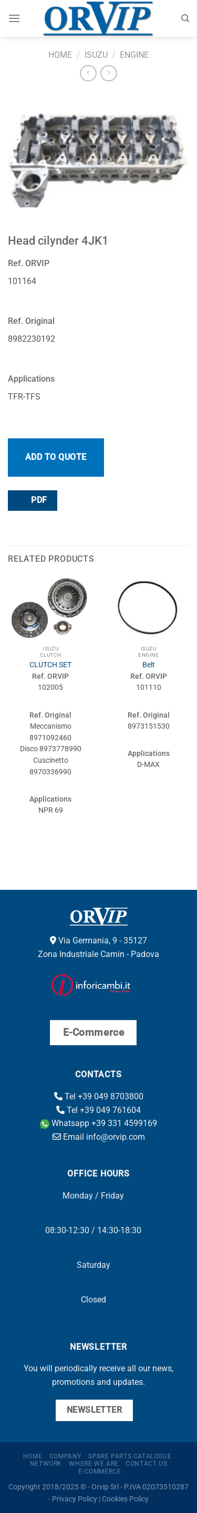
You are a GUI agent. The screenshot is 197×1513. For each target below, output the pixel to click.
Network (46, 1463)
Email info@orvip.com (99, 1137)
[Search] (185, 18)
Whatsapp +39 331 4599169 (98, 1123)
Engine (134, 55)
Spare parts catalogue (129, 1456)
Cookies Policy (125, 1499)
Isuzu (96, 55)
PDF (32, 500)
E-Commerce (99, 1471)
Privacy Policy (74, 1499)
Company (65, 1456)
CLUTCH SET (50, 664)
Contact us (146, 1463)
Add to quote (56, 457)
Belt (148, 664)
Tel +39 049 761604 (98, 1110)
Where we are (93, 1463)
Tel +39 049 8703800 (98, 1096)
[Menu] (14, 18)
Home (60, 55)
